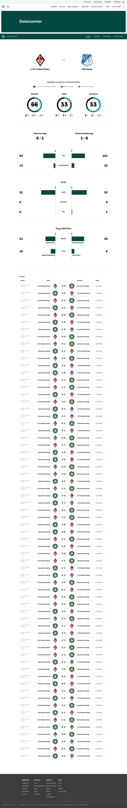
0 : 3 (63, 749)
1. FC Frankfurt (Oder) (43, 286)
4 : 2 (63, 503)
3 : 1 (63, 431)
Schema (99, 286)
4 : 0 (63, 337)
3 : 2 (63, 358)
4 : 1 (63, 705)
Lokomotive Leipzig (83, 286)
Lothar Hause (50, 242)
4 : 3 (63, 293)
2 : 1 (63, 308)
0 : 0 (63, 315)
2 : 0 (63, 286)
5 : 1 (63, 539)
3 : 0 (63, 496)
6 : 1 (63, 409)
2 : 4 (63, 633)
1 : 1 (63, 380)
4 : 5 (63, 481)
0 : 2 (63, 619)
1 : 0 (63, 322)
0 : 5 (63, 423)
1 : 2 (63, 402)
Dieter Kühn (76, 255)
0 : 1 (63, 344)
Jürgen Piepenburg (48, 255)
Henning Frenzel (78, 242)
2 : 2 (63, 301)
